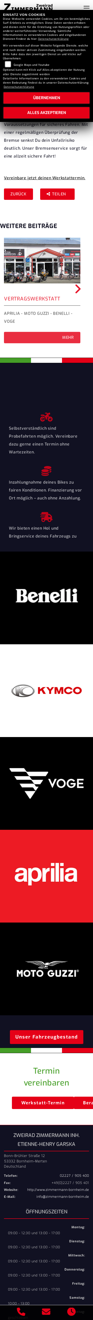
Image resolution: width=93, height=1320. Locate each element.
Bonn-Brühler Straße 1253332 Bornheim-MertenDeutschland (25, 1161)
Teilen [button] (57, 194)
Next (77, 289)
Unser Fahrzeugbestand (46, 1037)
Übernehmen (46, 97)
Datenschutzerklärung (53, 39)
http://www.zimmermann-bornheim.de (58, 1190)
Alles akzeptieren (46, 112)
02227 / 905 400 (74, 1176)
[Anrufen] (21, 1313)
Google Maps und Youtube (32, 65)
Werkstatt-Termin (43, 1103)
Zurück (18, 194)
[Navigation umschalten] (87, 8)
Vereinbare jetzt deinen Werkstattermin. (44, 178)
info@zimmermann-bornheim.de (62, 1197)
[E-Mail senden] (46, 1313)
